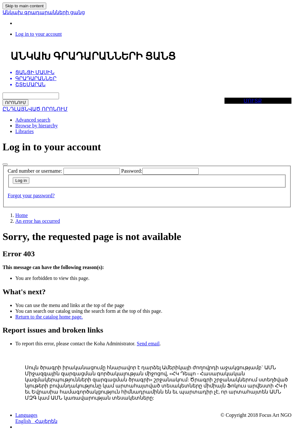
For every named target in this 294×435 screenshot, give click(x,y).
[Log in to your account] (38, 34)
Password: (131, 171)
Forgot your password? (31, 195)
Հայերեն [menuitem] (46, 421)
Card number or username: (35, 171)
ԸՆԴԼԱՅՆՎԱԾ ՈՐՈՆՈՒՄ (35, 109)
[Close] (5, 164)
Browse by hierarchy (36, 125)
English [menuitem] (25, 421)
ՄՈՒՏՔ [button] (253, 100)
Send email (148, 343)
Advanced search (32, 120)
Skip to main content (24, 6)
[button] (26, 415)
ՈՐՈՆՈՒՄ (15, 102)
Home (21, 215)
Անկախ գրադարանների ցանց (44, 12)
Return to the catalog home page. (49, 316)
